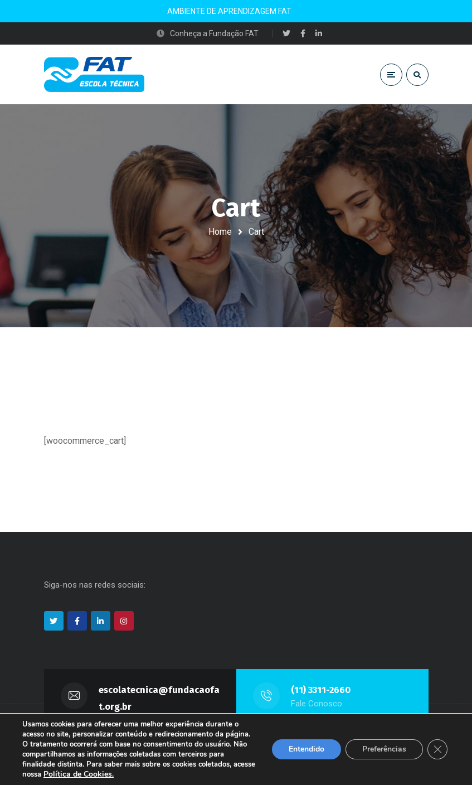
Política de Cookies (77, 774)
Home (220, 231)
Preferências (384, 749)
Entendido (306, 749)
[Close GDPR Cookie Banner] (437, 749)
